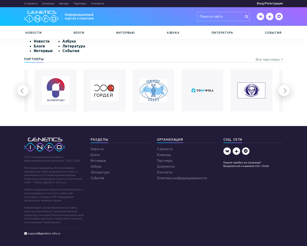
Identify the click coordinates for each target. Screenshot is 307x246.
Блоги (79, 33)
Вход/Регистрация (270, 3)
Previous (22, 90)
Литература (222, 33)
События (273, 33)
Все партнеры (269, 59)
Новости (33, 33)
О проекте (31, 3)
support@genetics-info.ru (42, 233)
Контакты (97, 3)
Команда (48, 3)
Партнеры (80, 3)
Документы (166, 166)
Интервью (125, 33)
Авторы (64, 3)
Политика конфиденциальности (182, 178)
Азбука (173, 33)
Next (284, 90)
